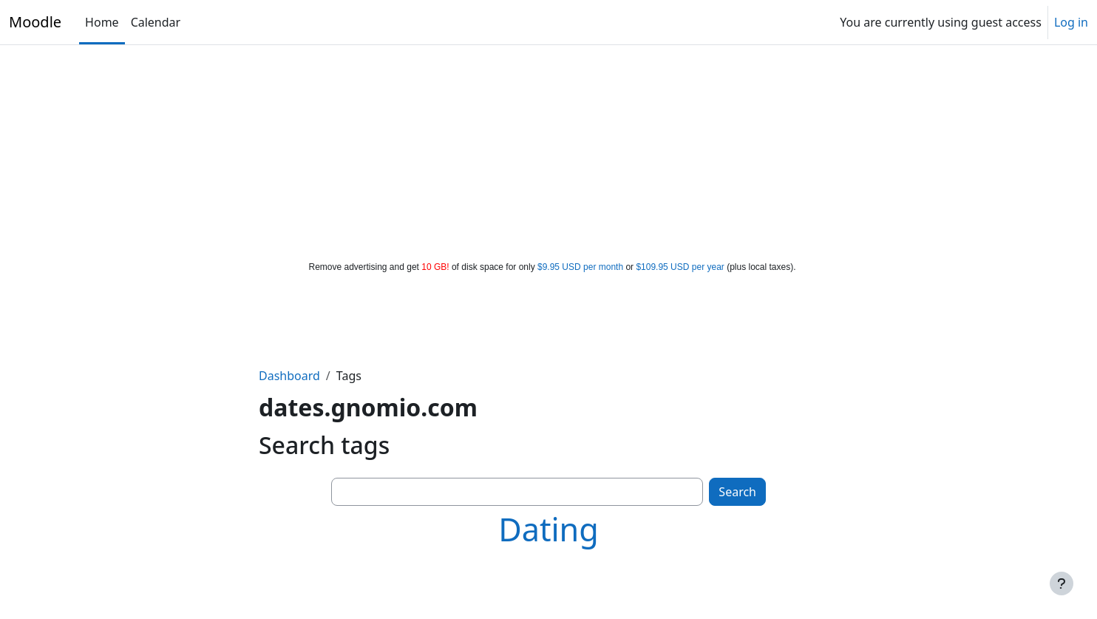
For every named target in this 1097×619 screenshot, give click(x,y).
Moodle (35, 22)
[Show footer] (1061, 583)
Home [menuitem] (102, 22)
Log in (1071, 22)
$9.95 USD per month (580, 267)
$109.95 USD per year (680, 267)
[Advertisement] (548, 149)
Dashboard (289, 376)
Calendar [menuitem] (156, 22)
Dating (548, 529)
